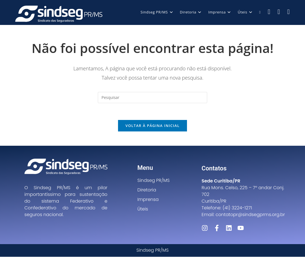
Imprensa (148, 199)
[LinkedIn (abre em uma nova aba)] (288, 11)
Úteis (142, 209)
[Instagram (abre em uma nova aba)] (278, 11)
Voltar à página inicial (152, 125)
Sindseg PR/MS (153, 180)
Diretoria (146, 190)
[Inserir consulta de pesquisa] (152, 97)
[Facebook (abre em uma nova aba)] (268, 11)
